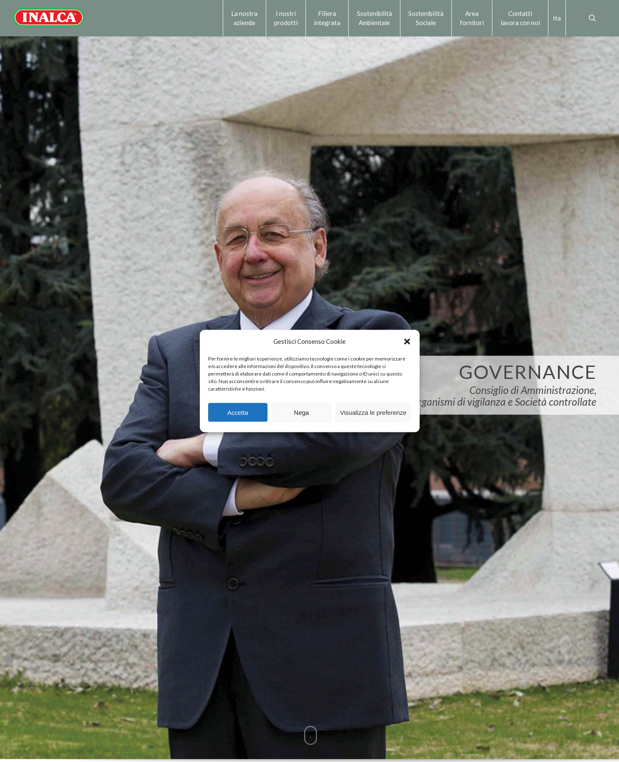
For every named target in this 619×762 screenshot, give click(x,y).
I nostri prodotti (286, 18)
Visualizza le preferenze (373, 412)
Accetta (237, 412)
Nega (301, 412)
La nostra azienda (244, 18)
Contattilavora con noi (520, 18)
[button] (407, 341)
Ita (557, 18)
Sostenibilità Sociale (425, 18)
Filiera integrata (327, 18)
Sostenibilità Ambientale (374, 18)
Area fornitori (472, 18)
